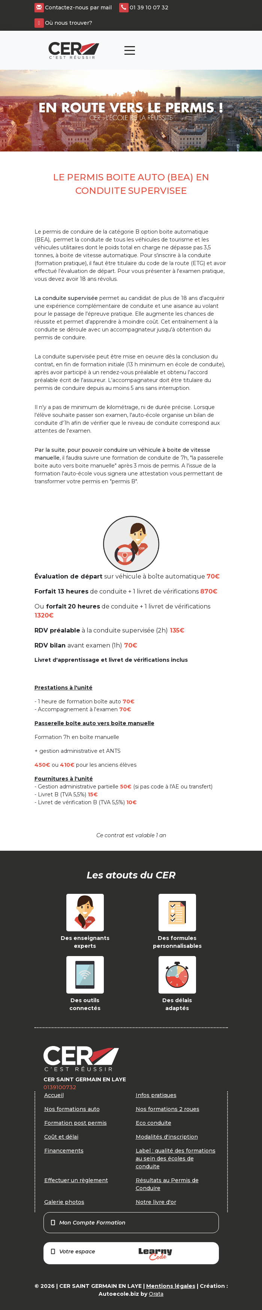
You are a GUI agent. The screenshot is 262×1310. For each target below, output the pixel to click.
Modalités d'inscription (167, 1136)
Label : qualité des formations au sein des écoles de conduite (176, 1158)
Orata (156, 1294)
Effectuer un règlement (76, 1180)
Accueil (54, 1095)
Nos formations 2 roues (167, 1109)
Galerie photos (64, 1202)
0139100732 (59, 1087)
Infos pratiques (156, 1095)
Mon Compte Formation (88, 1222)
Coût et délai (61, 1136)
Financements (64, 1150)
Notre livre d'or (156, 1202)
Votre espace (111, 1254)
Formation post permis (75, 1123)
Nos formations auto (72, 1109)
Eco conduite (153, 1123)
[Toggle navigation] (130, 50)
